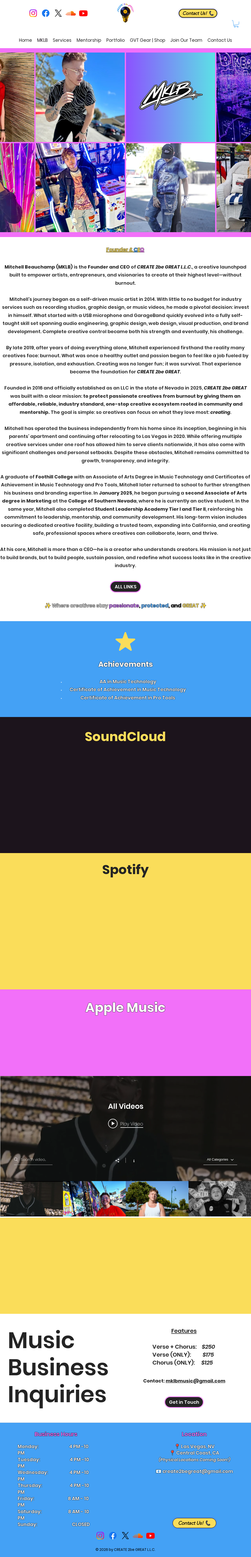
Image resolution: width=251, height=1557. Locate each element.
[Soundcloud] (71, 13)
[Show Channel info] (131, 1160)
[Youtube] (83, 13)
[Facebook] (46, 13)
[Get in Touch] (184, 1402)
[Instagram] (33, 13)
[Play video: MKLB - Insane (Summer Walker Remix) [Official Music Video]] (125, 1123)
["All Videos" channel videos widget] (125, 1146)
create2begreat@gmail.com (197, 1471)
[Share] (120, 1160)
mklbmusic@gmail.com (195, 1381)
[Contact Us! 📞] (198, 13)
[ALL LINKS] (125, 586)
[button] (236, 24)
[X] (58, 13)
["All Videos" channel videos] (125, 1198)
